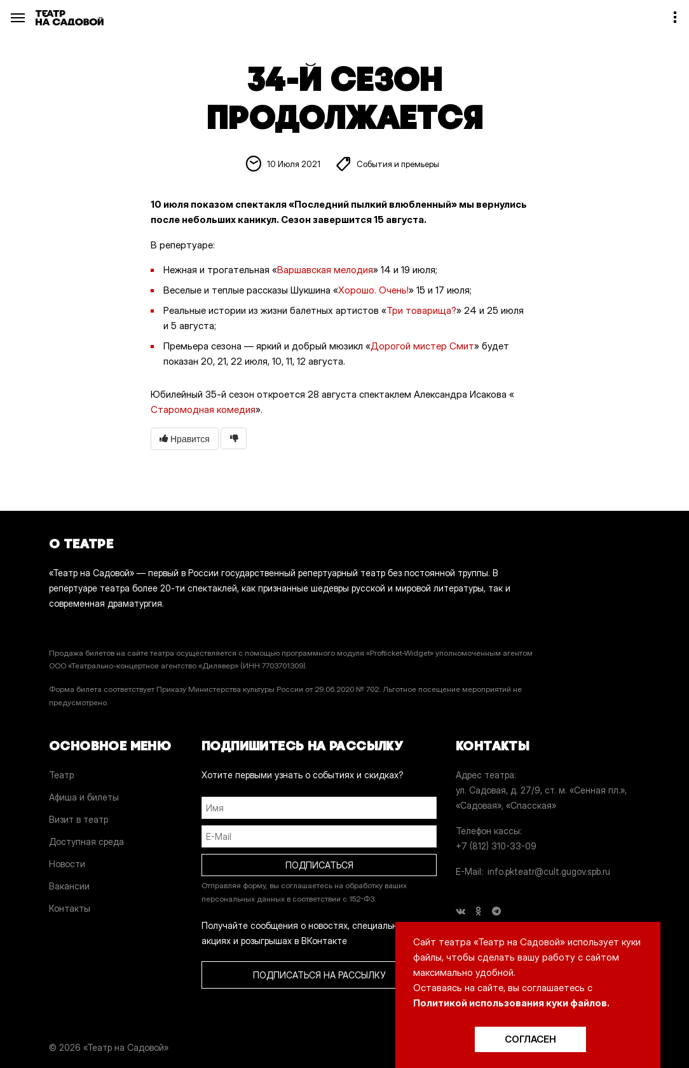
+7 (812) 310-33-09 (496, 846)
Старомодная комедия (203, 409)
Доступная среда (86, 841)
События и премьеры (398, 164)
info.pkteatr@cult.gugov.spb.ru (549, 871)
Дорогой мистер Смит (422, 346)
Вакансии (69, 886)
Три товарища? (421, 310)
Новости (67, 863)
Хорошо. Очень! (373, 290)
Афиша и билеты (84, 797)
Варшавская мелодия (325, 270)
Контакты (69, 908)
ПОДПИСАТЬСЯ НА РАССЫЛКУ (319, 975)
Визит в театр (78, 819)
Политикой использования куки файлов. (511, 1003)
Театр (61, 774)
